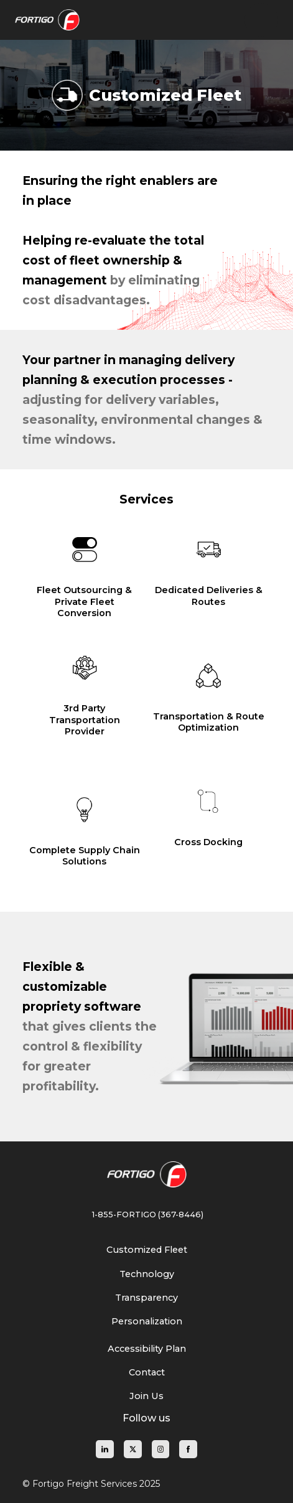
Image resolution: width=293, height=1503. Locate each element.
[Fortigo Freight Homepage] (147, 1174)
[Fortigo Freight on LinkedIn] (105, 1449)
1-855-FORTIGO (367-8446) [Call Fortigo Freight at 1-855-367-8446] (146, 1214)
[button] (261, 20)
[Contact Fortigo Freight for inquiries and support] (147, 1372)
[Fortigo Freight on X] (133, 1449)
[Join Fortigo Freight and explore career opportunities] (146, 1396)
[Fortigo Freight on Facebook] (188, 1449)
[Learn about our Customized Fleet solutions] (146, 1250)
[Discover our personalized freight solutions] (146, 1321)
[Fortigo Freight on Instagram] (161, 1449)
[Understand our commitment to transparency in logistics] (146, 1297)
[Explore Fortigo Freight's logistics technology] (146, 1274)
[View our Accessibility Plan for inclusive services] (147, 1348)
